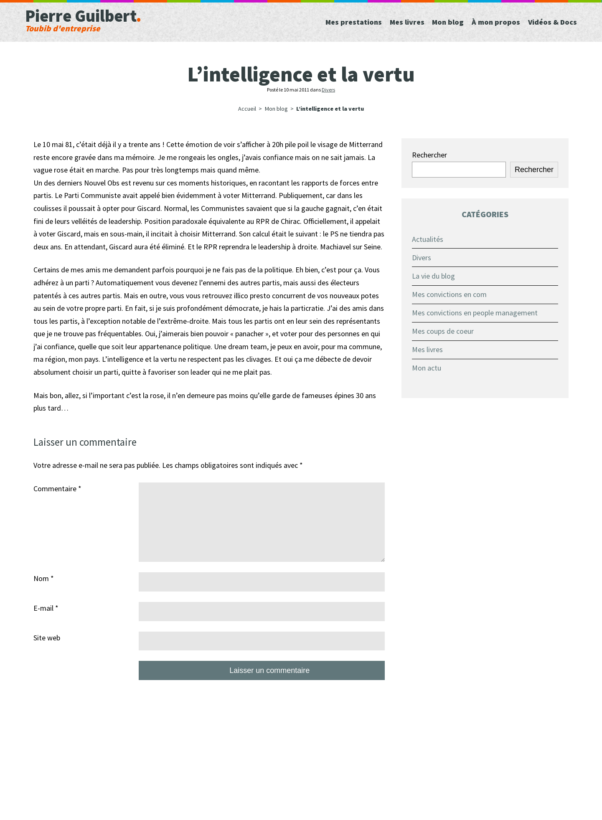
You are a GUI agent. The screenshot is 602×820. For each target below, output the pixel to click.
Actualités (427, 239)
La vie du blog (433, 276)
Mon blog (276, 108)
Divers (328, 89)
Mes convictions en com (449, 294)
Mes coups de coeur (443, 331)
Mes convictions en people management (475, 312)
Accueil (247, 108)
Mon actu (426, 368)
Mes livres (427, 349)
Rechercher (429, 155)
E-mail (45, 608)
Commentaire (57, 488)
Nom (43, 578)
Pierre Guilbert (117, 19)
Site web (46, 637)
